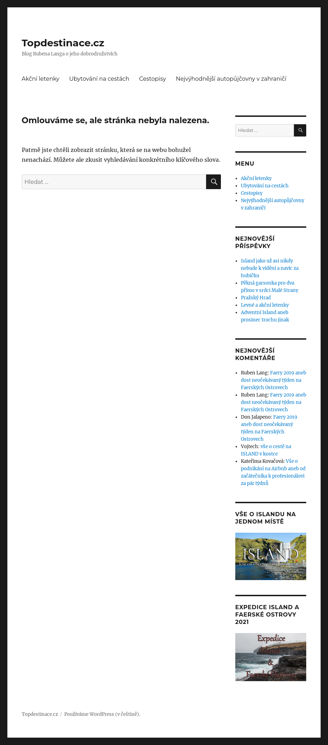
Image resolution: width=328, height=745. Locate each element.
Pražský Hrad (256, 298)
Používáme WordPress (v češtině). (102, 714)
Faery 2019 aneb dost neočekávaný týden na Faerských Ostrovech (273, 380)
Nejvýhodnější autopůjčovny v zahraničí (231, 78)
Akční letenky (41, 78)
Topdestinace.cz (63, 43)
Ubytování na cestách (99, 78)
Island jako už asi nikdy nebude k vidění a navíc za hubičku (270, 268)
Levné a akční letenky (265, 305)
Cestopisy (152, 78)
